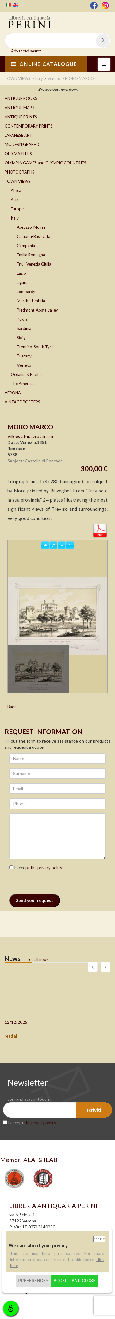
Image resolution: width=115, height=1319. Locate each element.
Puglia (22, 319)
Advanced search (26, 50)
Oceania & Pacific (26, 374)
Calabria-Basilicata (33, 236)
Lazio (21, 273)
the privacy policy (46, 867)
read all (11, 1036)
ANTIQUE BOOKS (21, 98)
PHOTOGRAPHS (19, 172)
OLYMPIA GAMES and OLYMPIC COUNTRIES (45, 162)
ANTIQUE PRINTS (21, 116)
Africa (16, 190)
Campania (26, 245)
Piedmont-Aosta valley (37, 310)
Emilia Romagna (31, 254)
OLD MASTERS (18, 153)
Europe (17, 208)
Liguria (23, 282)
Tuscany (24, 356)
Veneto (24, 365)
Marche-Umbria (31, 300)
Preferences (33, 1281)
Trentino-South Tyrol (36, 346)
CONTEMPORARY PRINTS (29, 126)
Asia (14, 199)
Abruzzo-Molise (31, 227)
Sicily (21, 337)
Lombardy (26, 291)
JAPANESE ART (18, 135)
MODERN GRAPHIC (22, 144)
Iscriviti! (94, 1110)
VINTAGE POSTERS (22, 402)
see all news (37, 959)
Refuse (99, 1239)
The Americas (23, 383)
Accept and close (74, 1281)
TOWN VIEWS (17, 181)
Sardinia (24, 328)
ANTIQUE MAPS (19, 107)
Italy (15, 218)
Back (11, 706)
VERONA (13, 392)
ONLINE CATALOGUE (44, 64)
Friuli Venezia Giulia (34, 264)
